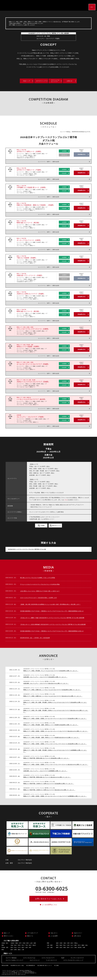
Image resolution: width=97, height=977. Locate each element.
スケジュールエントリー (55, 81)
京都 (61, 943)
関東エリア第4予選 (21, 256)
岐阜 (12, 950)
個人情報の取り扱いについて (44, 965)
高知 (86, 945)
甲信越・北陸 (5, 947)
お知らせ (69, 81)
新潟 (12, 947)
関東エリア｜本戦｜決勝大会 (24, 397)
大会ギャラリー (78, 933)
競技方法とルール (56, 525)
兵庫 (68, 943)
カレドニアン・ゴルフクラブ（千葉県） (31, 417)
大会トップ (26, 81)
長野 (30, 947)
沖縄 (84, 947)
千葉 (26, 945)
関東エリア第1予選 (21, 168)
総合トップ (7, 933)
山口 (72, 945)
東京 (30, 945)
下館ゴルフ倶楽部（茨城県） (27, 258)
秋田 (27, 943)
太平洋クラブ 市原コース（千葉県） (29, 170)
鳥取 (57, 945)
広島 (68, 945)
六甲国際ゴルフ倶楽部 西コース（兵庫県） (32, 187)
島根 (61, 945)
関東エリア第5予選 (21, 292)
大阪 (64, 943)
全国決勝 (19, 415)
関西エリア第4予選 (21, 273)
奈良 (72, 943)
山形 (31, 943)
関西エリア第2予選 (21, 185)
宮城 (24, 943)
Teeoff (62, 958)
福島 (35, 943)
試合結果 (64, 173)
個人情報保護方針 (30, 965)
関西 (48, 943)
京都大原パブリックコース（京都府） (30, 275)
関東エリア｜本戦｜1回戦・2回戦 (25, 362)
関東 (3, 945)
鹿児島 (79, 947)
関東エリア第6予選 (21, 309)
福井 (23, 947)
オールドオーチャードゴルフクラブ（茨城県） (33, 364)
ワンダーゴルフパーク (51, 960)
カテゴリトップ (41, 81)
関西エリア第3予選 (21, 238)
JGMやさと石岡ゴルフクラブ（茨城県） (31, 294)
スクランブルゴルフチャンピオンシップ (73, 960)
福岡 (57, 947)
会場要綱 (64, 151)
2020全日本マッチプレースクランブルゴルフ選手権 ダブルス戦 (27, 549)
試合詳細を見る (81, 154)
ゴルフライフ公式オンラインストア (14, 960)
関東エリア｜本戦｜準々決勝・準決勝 (26, 380)
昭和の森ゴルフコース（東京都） (28, 223)
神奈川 (34, 945)
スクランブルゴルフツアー (48, 958)
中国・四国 (49, 945)
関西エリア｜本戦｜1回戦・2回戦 (25, 327)
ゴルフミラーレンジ (35, 960)
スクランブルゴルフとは (29, 958)
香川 (79, 945)
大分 (72, 947)
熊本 (68, 947)
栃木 (15, 945)
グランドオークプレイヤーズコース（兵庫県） (33, 329)
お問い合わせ (77, 936)
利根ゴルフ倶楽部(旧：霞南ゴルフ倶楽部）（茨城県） (36, 205)
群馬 (19, 945)
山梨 (26, 947)
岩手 (20, 943)
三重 (23, 950)
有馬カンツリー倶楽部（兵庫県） (28, 346)
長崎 (64, 947)
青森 (16, 943)
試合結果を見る (81, 172)
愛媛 (83, 945)
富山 (15, 947)
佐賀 (61, 947)
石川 (19, 947)
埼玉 (23, 945)
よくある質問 (54, 936)
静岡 (15, 950)
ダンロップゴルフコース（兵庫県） (29, 240)
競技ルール (30, 936)
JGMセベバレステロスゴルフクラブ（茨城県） (33, 382)
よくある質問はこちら (49, 905)
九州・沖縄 (49, 947)
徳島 (75, 945)
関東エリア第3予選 (21, 221)
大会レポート (54, 933)
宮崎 (75, 947)
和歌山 (76, 943)
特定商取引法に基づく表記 (17, 965)
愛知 (19, 950)
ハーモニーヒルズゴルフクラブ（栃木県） (31, 399)
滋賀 (57, 943)
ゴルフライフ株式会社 (11, 958)
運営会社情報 (5, 965)
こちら (66, 500)
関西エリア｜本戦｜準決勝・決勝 (25, 344)
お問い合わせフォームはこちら (48, 899)
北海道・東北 (5, 943)
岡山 (64, 945)
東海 (3, 950)
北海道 (12, 943)
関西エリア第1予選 (21, 149)
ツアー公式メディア (32, 933)
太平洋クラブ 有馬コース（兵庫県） (29, 151)
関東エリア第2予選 (21, 203)
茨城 (12, 945)
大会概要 (42, 525)
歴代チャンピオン (8, 936)
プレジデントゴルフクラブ (77, 958)
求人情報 (55, 965)
